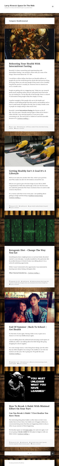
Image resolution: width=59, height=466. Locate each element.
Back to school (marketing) (37, 362)
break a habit (39, 442)
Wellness (11, 128)
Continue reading (23, 118)
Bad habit (33, 442)
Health (33, 127)
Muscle (40, 283)
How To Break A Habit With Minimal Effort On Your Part (29, 407)
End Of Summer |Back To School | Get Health (28, 328)
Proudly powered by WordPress (16, 463)
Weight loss (45, 283)
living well (45, 206)
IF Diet (36, 127)
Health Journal (22, 127)
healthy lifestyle (39, 206)
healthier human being (36, 195)
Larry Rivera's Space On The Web (19, 5)
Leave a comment (20, 128)
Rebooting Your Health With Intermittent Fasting (24, 65)
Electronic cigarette (13, 444)
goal (30, 206)
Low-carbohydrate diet (32, 283)
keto (19, 283)
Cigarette (44, 442)
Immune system (26, 444)
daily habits (28, 430)
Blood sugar (43, 281)
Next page (52, 453)
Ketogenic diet (23, 283)
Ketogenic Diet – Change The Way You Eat (27, 251)
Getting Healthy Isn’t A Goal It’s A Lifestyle (27, 172)
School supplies (12, 363)
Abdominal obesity (36, 281)
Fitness (29, 127)
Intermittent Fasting (43, 127)
